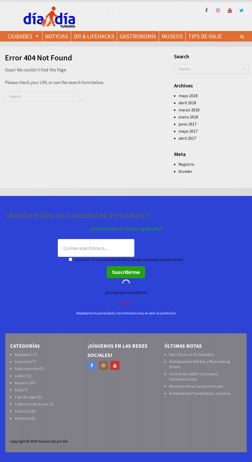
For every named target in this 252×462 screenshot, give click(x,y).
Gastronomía (138, 36)
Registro (186, 164)
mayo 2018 (188, 95)
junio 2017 (187, 124)
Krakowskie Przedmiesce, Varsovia (199, 393)
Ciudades (20, 36)
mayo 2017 (188, 131)
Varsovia (21, 418)
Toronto (22, 411)
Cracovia (22, 361)
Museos (21, 382)
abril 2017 (187, 138)
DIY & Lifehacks (94, 36)
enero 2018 (188, 117)
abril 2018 (187, 102)
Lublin (20, 375)
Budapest (23, 354)
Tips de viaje (25, 396)
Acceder (185, 171)
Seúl (18, 389)
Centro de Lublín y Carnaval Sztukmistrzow (193, 376)
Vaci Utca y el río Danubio (191, 354)
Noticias (56, 36)
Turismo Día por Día (53, 441)
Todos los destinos (31, 404)
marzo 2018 (189, 109)
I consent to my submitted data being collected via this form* (126, 259)
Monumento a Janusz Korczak (196, 386)
